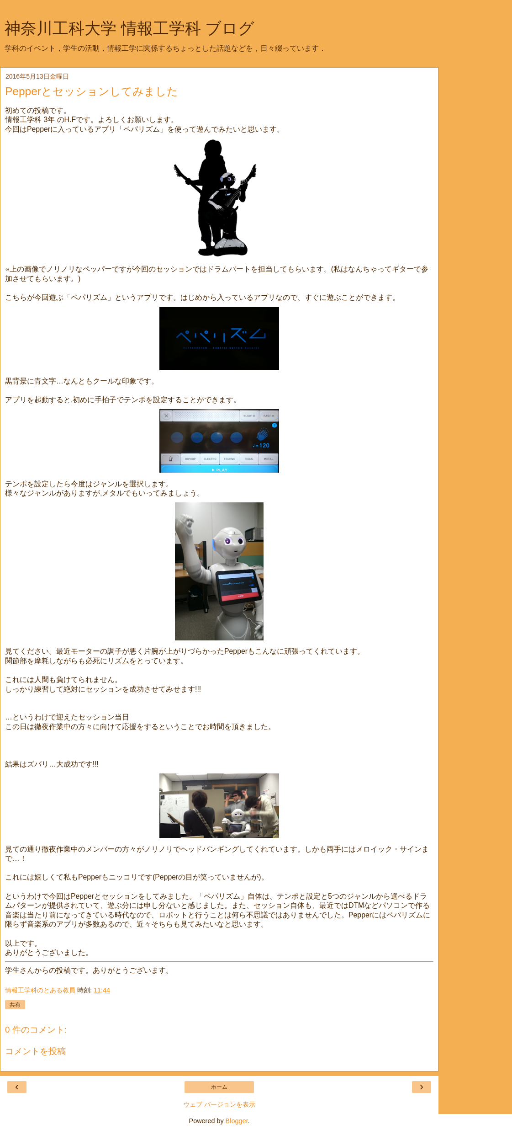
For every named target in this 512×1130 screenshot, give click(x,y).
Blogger (237, 1121)
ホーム (219, 1087)
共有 (15, 1005)
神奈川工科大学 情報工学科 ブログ (129, 28)
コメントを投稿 (35, 1051)
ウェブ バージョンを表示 (219, 1104)
